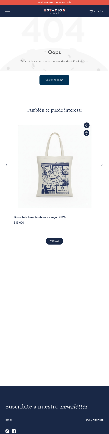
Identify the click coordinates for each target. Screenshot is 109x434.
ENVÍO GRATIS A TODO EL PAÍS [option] (54, 2)
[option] (54, 171)
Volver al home (54, 80)
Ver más (54, 241)
